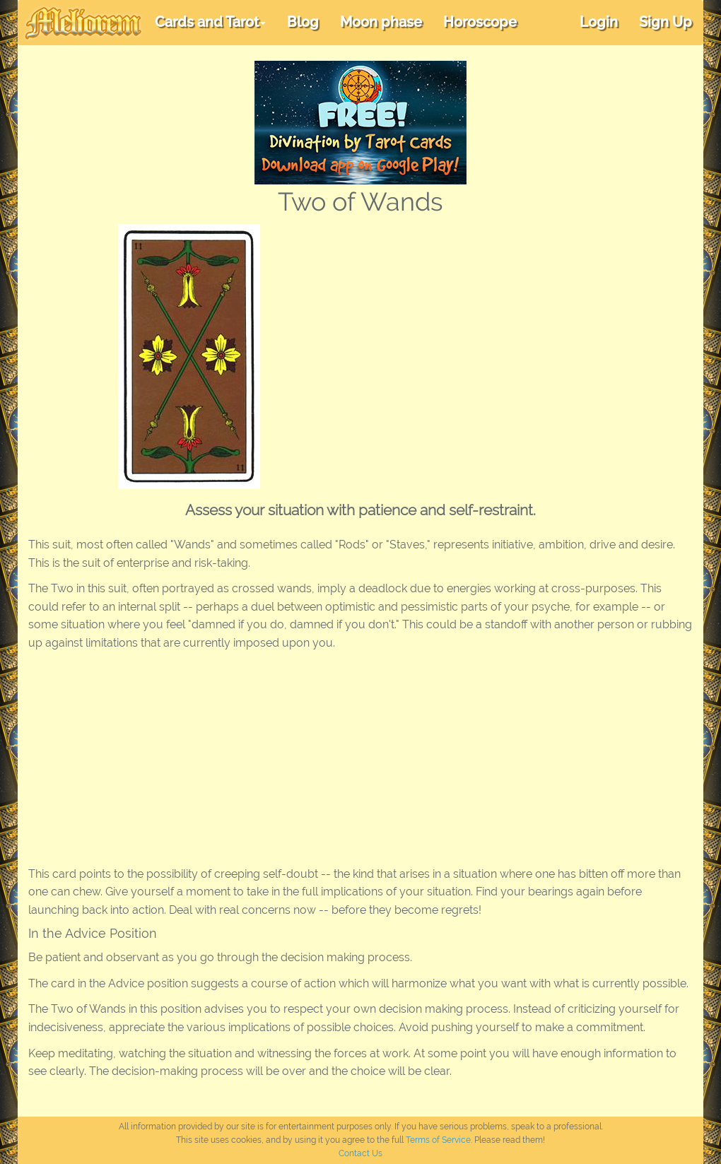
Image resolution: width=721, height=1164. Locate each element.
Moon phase (381, 21)
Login (599, 21)
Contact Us (360, 1153)
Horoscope (480, 21)
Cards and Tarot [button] (210, 21)
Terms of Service (438, 1140)
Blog (303, 21)
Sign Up (665, 21)
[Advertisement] (503, 330)
